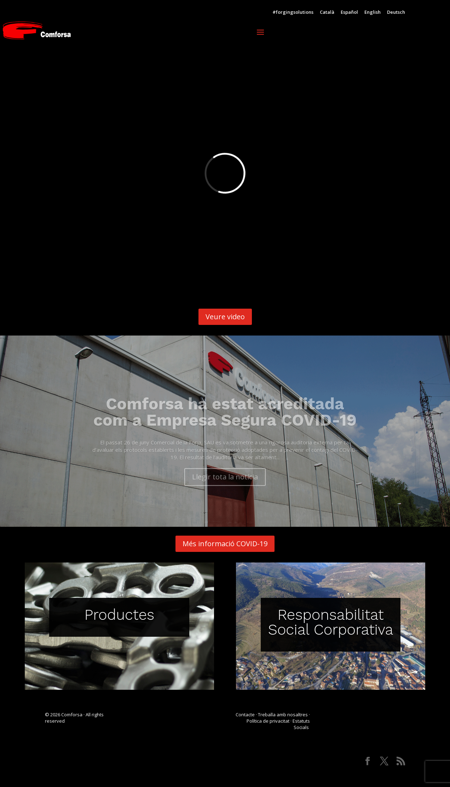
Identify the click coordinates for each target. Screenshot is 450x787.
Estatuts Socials (301, 724)
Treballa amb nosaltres (283, 714)
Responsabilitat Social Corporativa (330, 622)
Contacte (245, 714)
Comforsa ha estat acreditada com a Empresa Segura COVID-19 (225, 420)
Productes (120, 614)
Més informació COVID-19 (225, 543)
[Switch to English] (372, 14)
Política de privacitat (268, 721)
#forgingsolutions (292, 12)
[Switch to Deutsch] (396, 14)
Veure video (225, 316)
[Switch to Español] (349, 14)
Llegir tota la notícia (225, 485)
